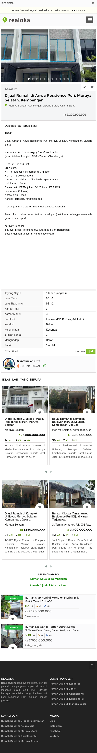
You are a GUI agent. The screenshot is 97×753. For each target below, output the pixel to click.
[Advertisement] (48, 260)
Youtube (55, 736)
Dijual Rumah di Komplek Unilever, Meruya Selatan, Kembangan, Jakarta (21, 516)
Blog (52, 720)
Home (15, 10)
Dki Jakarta (45, 10)
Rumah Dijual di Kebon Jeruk (67, 698)
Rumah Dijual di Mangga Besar (68, 703)
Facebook (55, 730)
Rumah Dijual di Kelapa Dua (17, 725)
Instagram (56, 725)
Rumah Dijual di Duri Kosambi (19, 736)
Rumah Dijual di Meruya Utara (19, 730)
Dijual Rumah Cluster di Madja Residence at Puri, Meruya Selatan (24, 421)
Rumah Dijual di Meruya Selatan (20, 741)
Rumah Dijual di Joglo (63, 688)
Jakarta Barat (61, 10)
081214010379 (28, 366)
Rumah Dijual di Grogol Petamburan (22, 720)
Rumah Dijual (29, 10)
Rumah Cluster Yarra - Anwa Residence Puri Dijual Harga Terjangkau (70, 516)
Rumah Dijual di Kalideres (65, 683)
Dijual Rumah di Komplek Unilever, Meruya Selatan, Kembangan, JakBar (68, 421)
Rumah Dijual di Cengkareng (67, 693)
